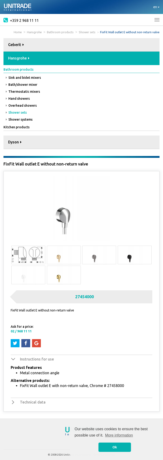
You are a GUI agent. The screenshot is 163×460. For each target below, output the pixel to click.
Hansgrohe (34, 32)
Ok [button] (114, 447)
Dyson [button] (15, 142)
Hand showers (18, 98)
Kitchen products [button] (16, 127)
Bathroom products (60, 32)
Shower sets (87, 32)
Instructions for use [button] (37, 359)
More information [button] (119, 435)
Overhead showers (21, 105)
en (156, 7)
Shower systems (19, 119)
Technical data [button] (33, 402)
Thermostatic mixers (23, 91)
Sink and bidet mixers (23, 77)
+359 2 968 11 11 (21, 20)
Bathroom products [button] (18, 69)
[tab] (81, 45)
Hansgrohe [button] (18, 58)
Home (18, 32)
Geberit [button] (16, 45)
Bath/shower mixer (21, 84)
